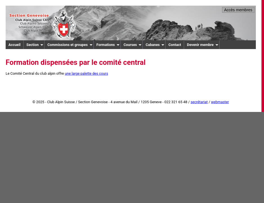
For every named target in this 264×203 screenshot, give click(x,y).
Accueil (14, 45)
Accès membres (238, 10)
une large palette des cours (86, 73)
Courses (133, 45)
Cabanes (155, 45)
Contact (174, 45)
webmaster (220, 102)
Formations (108, 45)
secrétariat (199, 102)
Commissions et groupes (69, 45)
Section (35, 45)
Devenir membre (202, 45)
